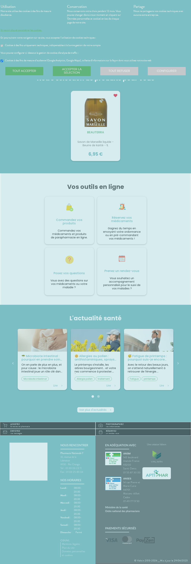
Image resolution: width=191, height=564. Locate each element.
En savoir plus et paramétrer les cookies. (21, 30)
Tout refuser (119, 71)
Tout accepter (24, 71)
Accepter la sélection (72, 71)
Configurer (167, 71)
